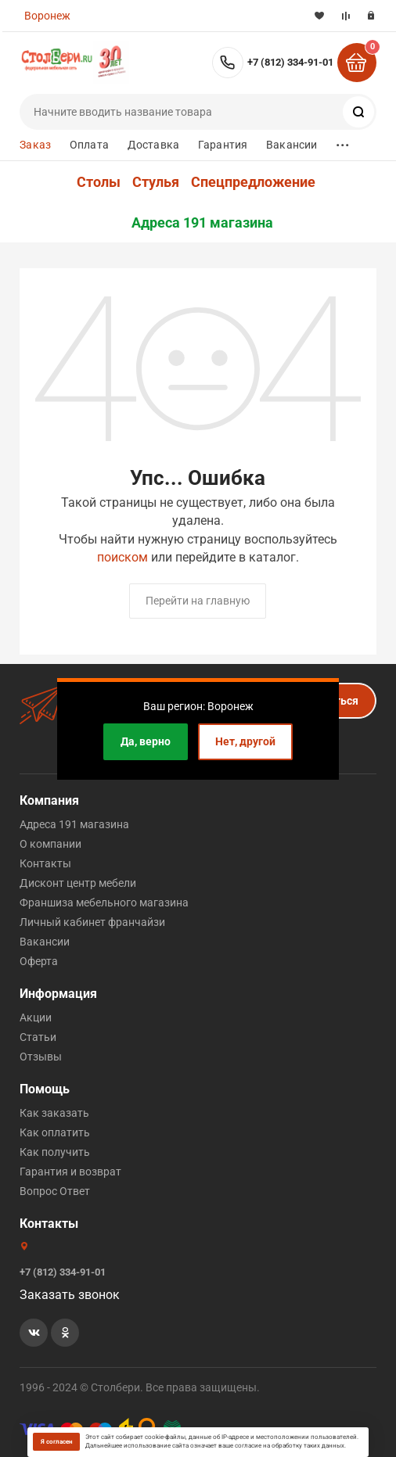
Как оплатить (55, 1132)
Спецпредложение (253, 182)
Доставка (153, 144)
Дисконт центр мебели (78, 883)
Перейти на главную (198, 600)
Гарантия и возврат (70, 1171)
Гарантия (222, 144)
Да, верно (146, 741)
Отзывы (41, 1056)
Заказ (35, 144)
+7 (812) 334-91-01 (290, 62)
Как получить (55, 1152)
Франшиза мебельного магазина (104, 902)
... (343, 141)
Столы (99, 182)
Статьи (38, 1037)
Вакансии (291, 144)
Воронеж (47, 15)
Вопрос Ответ (55, 1191)
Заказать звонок (70, 1294)
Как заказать (54, 1113)
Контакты (45, 863)
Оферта (39, 961)
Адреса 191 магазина (202, 223)
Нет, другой (245, 741)
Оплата (89, 144)
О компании (50, 844)
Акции (36, 1017)
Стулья (155, 182)
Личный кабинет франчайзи (92, 922)
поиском (122, 557)
